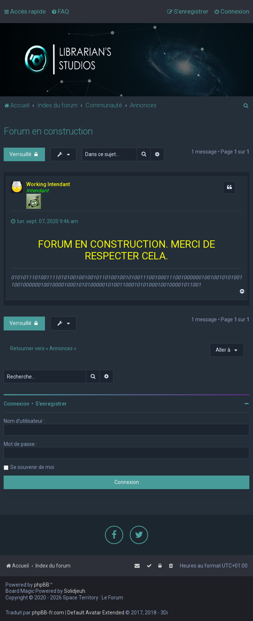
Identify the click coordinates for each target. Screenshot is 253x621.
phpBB (41, 585)
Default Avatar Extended (95, 613)
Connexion (16, 404)
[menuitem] (60, 11)
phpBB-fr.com (48, 613)
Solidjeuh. (75, 591)
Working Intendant (48, 184)
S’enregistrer (51, 404)
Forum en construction (48, 131)
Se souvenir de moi (32, 467)
